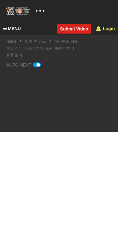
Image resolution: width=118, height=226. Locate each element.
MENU (12, 28)
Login (105, 28)
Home (11, 41)
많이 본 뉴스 (35, 41)
